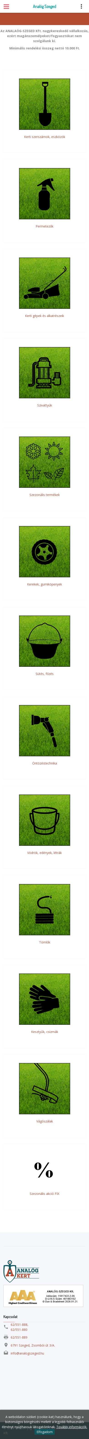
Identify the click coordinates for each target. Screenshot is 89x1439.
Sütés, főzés (45, 674)
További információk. (71, 1427)
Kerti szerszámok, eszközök (44, 137)
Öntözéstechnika (44, 763)
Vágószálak (44, 1121)
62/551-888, (19, 1324)
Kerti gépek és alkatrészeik (44, 316)
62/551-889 (19, 1337)
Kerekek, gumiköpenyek (44, 584)
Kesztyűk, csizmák (44, 1032)
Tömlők (44, 942)
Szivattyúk (44, 405)
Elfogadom (45, 1432)
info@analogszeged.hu (27, 1353)
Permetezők (44, 226)
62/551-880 (19, 1329)
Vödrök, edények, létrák (44, 853)
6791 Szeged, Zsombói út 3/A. (33, 1345)
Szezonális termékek (45, 495)
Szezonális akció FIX (44, 1193)
